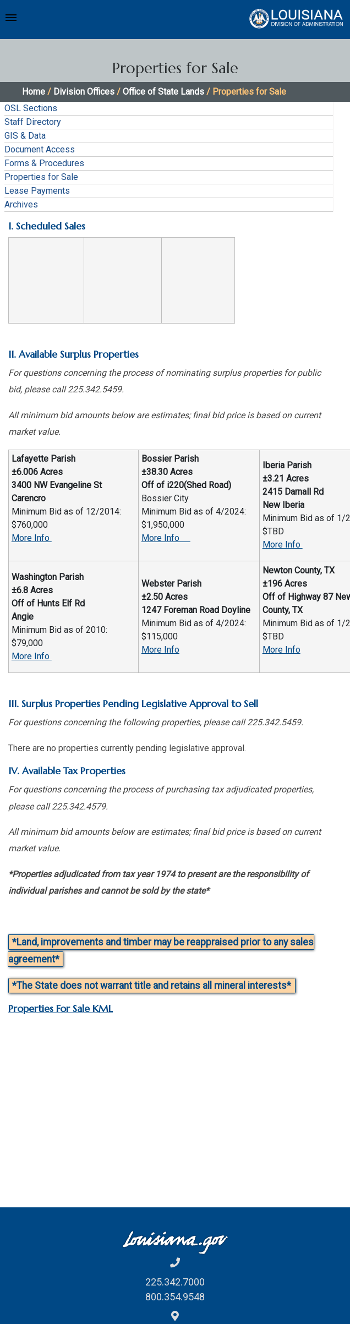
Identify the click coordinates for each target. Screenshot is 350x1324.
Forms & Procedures (44, 163)
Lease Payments (37, 190)
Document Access (39, 149)
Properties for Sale (41, 177)
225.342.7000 (175, 1282)
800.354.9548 (175, 1297)
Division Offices (83, 91)
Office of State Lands (163, 91)
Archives (21, 204)
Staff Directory (32, 122)
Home (33, 91)
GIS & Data (25, 135)
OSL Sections (30, 108)
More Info (32, 538)
